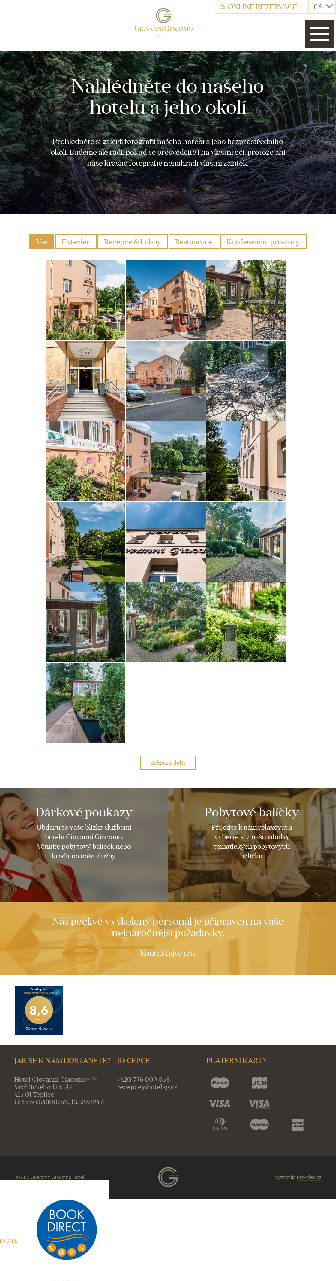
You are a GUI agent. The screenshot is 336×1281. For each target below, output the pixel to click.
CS (323, 6)
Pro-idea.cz (309, 1177)
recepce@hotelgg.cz (147, 1087)
